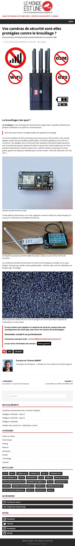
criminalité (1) (55, 474)
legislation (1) (61, 482)
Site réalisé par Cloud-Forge (44, 541)
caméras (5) (34, 474)
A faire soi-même (8, 436)
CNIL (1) (44, 474)
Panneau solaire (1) (54, 486)
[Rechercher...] (37, 396)
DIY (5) (21, 478)
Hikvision (5, 447)
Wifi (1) (50, 490)
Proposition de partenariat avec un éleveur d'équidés (21, 410)
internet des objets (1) (36, 482)
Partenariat (6, 451)
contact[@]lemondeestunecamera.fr (44, 339)
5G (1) (12, 474)
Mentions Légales (28, 541)
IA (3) (41, 478)
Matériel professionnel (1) (23, 486)
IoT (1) (50, 482)
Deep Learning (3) (9, 478)
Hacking (43, 42)
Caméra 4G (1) (22, 474)
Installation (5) (61, 478)
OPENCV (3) (40, 486)
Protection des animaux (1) (13, 490)
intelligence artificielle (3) (13, 482)
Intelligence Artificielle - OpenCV (13, 414)
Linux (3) (6, 486)
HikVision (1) (31, 478)
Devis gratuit (44, 343)
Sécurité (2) (40, 490)
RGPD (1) (30, 490)
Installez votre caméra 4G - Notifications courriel (19, 425)
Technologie (6, 458)
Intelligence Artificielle (10, 422)
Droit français (7, 440)
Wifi (9, 351)
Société (5, 455)
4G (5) (5, 474)
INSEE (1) (49, 478)
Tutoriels (5, 462)
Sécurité (18, 351)
